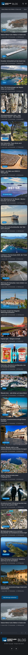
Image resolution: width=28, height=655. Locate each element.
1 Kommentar (11, 231)
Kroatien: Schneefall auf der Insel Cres (13, 61)
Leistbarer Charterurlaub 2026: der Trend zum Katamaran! (14, 255)
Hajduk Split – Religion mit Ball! (10, 339)
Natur (4, 29)
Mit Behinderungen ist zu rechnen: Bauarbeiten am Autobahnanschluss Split (14, 532)
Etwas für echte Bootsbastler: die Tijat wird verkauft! (13, 227)
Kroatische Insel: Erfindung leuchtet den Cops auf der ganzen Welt (14, 504)
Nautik (4, 82)
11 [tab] (14, 632)
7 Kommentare (12, 203)
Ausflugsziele (6, 470)
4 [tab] (5, 632)
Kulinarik (5, 166)
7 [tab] (9, 632)
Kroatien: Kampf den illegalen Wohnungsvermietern (10, 311)
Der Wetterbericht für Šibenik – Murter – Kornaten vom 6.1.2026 (13, 200)
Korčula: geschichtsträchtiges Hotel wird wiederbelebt (14, 587)
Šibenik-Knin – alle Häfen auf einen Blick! (14, 393)
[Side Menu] (25, 3)
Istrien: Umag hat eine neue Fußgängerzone (9, 476)
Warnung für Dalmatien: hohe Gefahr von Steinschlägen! (14, 283)
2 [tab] (2, 632)
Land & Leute (6, 278)
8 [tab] (10, 632)
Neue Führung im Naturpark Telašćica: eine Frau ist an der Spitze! (13, 560)
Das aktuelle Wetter (7, 194)
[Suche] (23, 3)
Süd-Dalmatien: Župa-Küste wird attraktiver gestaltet (11, 144)
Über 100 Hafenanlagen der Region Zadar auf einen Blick (12, 88)
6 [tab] (8, 632)
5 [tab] (6, 632)
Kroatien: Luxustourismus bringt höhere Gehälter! (13, 420)
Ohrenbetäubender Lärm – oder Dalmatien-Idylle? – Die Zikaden (11, 116)
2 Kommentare (12, 395)
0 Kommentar (11, 37)
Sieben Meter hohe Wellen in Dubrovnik (11, 9)
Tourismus (5, 138)
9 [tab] (12, 632)
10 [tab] (13, 632)
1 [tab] (1, 632)
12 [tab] (16, 632)
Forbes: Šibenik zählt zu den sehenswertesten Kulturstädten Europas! (14, 448)
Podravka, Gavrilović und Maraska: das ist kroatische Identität (13, 366)
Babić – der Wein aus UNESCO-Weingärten (10, 172)
